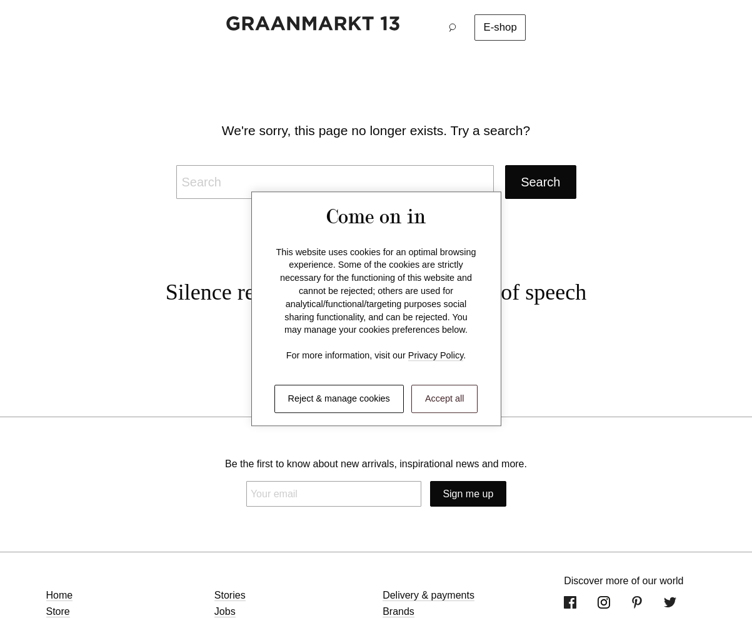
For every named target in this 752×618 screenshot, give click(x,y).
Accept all (444, 398)
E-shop (500, 27)
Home (59, 595)
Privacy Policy (436, 356)
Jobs (225, 611)
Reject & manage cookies (339, 398)
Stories (230, 595)
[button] (456, 27)
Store (58, 611)
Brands (398, 611)
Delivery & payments (428, 595)
